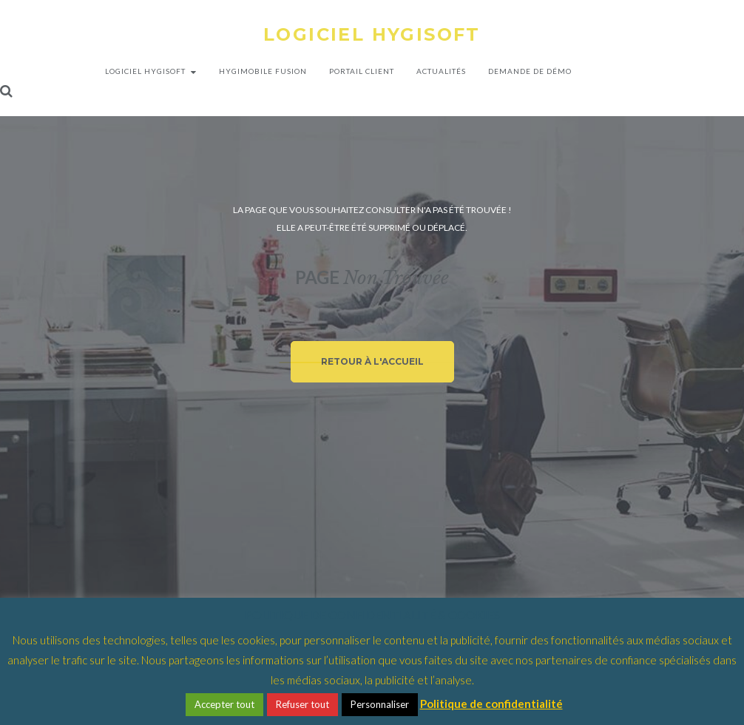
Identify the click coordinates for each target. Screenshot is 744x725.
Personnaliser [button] (380, 704)
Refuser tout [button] (302, 704)
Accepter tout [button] (224, 704)
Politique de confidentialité (491, 703)
